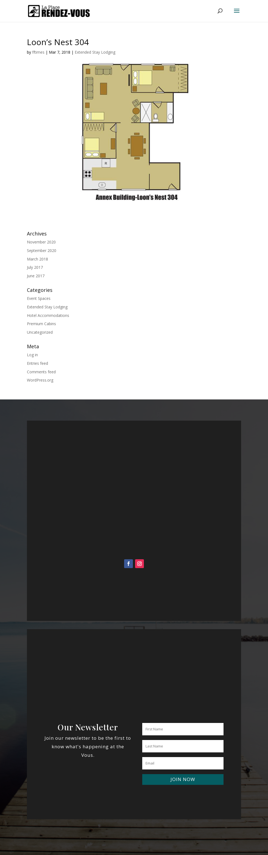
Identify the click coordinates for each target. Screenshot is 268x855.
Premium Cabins (41, 323)
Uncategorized (40, 332)
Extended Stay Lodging (95, 52)
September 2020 (41, 250)
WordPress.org (40, 380)
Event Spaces (39, 298)
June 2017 (35, 275)
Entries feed (37, 363)
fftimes (38, 52)
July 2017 (35, 267)
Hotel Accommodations (48, 315)
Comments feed (41, 371)
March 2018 (37, 259)
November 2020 (41, 242)
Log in (32, 354)
